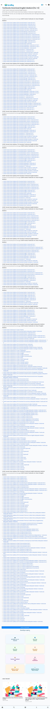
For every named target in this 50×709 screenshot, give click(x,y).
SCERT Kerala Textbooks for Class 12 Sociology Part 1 (15, 557)
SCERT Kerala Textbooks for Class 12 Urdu (13, 599)
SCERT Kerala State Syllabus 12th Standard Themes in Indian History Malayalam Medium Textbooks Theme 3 (24, 518)
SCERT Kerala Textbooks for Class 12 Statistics (14, 572)
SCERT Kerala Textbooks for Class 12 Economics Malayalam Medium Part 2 (21, 530)
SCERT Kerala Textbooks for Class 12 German (14, 618)
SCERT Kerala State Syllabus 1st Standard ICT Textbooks (16, 317)
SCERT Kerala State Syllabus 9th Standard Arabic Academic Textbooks (20, 100)
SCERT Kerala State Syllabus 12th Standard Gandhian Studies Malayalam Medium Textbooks (25, 609)
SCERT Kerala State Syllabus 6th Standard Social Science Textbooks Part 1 (21, 187)
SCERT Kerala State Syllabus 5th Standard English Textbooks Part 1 (19, 221)
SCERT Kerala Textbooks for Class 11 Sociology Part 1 (15, 407)
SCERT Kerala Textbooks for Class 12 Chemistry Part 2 (16, 487)
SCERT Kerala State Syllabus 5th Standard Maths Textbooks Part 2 (19, 214)
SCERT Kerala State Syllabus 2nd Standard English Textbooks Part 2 (19, 296)
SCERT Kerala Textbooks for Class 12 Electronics (14, 569)
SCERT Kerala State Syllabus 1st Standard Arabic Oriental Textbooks (19, 320)
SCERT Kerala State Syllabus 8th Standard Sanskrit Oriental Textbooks (20, 140)
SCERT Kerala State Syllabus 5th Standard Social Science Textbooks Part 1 (21, 218)
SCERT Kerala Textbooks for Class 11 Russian (13, 469)
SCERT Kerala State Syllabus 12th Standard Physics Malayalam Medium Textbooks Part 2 (24, 484)
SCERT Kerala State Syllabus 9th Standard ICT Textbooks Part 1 (18, 95)
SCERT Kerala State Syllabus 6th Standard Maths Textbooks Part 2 (19, 182)
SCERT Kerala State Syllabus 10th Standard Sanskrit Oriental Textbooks (20, 58)
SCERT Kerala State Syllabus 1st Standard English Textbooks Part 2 (19, 314)
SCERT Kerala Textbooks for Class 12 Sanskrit (14, 503)
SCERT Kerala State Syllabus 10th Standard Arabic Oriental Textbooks (20, 55)
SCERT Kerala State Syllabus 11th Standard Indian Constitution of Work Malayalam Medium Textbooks (25, 395)
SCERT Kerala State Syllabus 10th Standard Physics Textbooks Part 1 (19, 25)
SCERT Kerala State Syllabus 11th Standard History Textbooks (17, 365)
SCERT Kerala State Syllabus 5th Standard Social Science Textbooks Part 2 (21, 220)
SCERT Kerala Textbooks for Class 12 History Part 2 (15, 509)
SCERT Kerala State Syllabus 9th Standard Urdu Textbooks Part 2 (18, 109)
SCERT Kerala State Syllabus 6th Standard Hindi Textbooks (17, 193)
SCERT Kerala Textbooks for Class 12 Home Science (15, 581)
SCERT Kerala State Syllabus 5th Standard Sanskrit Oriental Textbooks (20, 235)
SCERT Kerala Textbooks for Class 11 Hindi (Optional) (15, 359)
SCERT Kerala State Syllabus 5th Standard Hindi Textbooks (17, 224)
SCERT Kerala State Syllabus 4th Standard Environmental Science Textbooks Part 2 (23, 248)
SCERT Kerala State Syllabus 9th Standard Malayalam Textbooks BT (19, 94)
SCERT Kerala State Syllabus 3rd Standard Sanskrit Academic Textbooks (20, 284)
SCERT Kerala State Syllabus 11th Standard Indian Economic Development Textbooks (23, 382)
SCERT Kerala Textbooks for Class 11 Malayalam (14, 350)
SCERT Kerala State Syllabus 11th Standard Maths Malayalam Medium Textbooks (22, 331)
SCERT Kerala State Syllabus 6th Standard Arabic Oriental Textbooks (19, 200)
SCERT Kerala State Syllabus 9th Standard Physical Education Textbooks (20, 98)
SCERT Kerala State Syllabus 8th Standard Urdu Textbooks (17, 142)
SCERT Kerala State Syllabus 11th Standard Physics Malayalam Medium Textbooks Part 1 (24, 335)
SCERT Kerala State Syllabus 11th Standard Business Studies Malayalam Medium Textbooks (25, 405)
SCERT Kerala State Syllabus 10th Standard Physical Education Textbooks (20, 52)
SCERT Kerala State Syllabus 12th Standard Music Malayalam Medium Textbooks (22, 612)
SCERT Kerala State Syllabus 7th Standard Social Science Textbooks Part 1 (21, 155)
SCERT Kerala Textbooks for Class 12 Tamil (13, 596)
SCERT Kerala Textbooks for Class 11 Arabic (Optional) (16, 464)
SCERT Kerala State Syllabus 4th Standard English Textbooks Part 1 (19, 253)
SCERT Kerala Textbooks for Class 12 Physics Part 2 (15, 481)
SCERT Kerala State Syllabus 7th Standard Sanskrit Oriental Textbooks (20, 172)
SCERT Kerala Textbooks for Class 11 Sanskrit (13, 360)
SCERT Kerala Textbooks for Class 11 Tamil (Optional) (16, 451)
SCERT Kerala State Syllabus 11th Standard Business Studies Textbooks (20, 404)
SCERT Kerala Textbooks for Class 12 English (13, 496)
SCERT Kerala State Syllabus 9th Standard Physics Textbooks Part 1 (19, 72)
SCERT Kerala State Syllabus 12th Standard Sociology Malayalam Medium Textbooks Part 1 (25, 560)
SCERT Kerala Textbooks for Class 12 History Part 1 (15, 508)
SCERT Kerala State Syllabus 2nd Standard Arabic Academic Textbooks (20, 304)
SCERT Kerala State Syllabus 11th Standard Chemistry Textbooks (18, 338)
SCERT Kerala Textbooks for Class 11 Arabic (13, 463)
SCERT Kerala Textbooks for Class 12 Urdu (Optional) (15, 600)
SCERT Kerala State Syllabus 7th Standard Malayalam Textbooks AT (19, 163)
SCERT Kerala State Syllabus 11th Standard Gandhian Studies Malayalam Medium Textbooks (25, 445)
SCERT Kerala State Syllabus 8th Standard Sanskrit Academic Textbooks (20, 139)
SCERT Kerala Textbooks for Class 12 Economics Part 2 (16, 527)
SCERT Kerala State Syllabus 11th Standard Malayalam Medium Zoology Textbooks (23, 348)
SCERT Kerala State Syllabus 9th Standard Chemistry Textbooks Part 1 (20, 75)
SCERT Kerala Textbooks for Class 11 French (13, 466)
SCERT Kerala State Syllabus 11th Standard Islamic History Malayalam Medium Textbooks (24, 442)
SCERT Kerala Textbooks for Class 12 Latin (13, 605)
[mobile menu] (1, 5)
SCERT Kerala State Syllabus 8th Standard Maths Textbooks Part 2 (19, 118)
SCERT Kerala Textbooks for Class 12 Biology (13, 491)
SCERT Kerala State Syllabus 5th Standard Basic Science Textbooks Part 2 (21, 217)
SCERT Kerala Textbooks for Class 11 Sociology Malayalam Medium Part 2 (20, 414)
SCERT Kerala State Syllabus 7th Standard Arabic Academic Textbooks (20, 167)
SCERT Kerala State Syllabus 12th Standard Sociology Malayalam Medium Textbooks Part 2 (25, 562)
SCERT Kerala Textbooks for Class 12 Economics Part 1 (16, 526)
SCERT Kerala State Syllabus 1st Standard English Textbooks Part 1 (19, 313)
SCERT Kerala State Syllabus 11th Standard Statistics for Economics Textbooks (22, 383)
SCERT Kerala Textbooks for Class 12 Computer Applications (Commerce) (21, 568)
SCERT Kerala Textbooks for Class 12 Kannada (14, 593)
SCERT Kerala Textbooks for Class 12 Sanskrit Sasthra (16, 505)
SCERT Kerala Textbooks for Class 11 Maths (13, 329)
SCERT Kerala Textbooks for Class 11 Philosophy (14, 438)
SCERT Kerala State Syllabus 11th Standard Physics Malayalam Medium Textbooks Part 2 (24, 337)
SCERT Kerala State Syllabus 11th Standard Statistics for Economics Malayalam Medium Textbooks (24, 388)
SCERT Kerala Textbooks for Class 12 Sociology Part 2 (16, 559)
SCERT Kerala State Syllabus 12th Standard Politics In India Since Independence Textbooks (25, 535)
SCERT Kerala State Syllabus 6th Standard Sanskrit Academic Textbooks (20, 202)
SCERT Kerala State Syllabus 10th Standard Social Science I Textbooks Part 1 (21, 34)
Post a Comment (25, 627)
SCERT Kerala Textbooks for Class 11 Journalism (14, 439)
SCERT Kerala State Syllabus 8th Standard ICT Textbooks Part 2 (18, 134)
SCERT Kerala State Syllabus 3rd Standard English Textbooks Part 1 (19, 275)
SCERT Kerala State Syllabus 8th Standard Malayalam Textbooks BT (19, 131)
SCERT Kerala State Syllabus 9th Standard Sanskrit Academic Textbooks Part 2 (22, 104)
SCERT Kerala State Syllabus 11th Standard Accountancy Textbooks (19, 397)
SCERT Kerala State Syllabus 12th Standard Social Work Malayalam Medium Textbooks (24, 580)
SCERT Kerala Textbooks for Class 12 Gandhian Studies (16, 608)
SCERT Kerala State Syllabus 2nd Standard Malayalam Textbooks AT (19, 298)
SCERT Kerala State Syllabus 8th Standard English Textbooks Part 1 (19, 125)
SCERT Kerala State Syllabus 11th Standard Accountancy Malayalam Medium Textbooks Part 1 (25, 399)
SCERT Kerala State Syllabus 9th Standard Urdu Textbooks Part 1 (18, 107)
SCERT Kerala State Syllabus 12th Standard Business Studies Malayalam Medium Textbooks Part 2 (25, 555)
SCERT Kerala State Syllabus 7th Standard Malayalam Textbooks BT (19, 164)
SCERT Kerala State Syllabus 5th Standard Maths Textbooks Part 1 (19, 212)
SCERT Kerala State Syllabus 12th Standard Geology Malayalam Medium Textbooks (23, 588)
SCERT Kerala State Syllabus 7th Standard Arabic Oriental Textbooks (19, 169)
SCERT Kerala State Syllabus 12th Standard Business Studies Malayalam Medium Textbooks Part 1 (25, 553)
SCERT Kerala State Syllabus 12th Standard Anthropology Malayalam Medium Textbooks (24, 577)
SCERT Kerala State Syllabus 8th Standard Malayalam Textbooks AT (19, 130)
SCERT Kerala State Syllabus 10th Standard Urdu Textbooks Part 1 (19, 60)
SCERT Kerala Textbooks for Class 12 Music (13, 611)
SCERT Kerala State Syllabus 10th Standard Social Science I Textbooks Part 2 (21, 36)
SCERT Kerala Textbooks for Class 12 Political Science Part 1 (17, 532)
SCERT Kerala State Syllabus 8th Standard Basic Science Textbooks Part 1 (21, 120)
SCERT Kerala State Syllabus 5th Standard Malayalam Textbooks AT (19, 226)
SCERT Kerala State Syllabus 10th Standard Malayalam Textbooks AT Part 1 (21, 45)
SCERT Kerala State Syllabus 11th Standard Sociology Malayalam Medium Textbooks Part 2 (25, 411)
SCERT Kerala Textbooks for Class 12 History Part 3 (15, 511)
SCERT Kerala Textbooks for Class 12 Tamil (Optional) (16, 597)
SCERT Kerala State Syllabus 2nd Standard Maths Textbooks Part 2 (19, 293)
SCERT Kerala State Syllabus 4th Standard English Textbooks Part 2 (19, 254)
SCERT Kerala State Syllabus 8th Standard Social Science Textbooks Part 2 (21, 124)
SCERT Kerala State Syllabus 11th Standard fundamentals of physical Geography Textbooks (25, 368)
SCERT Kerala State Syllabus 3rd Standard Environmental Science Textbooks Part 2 (23, 274)
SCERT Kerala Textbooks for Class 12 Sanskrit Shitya (15, 506)
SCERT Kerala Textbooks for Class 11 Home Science (15, 434)
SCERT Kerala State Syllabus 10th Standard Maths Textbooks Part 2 (19, 24)
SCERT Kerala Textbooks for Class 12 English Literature (16, 497)
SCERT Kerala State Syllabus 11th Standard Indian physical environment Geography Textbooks (23, 370)
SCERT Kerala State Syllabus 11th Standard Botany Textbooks (18, 344)
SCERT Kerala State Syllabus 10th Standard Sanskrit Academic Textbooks (20, 57)
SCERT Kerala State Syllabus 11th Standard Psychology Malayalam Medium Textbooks (23, 428)
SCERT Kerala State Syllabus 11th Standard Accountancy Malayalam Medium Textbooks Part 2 (25, 402)
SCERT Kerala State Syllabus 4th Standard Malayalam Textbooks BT (19, 257)
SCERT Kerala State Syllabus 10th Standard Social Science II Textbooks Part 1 (21, 37)
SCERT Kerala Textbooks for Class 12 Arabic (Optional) (16, 615)
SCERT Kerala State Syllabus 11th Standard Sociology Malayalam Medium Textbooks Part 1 (24, 410)
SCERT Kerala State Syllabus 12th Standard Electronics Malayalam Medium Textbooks (23, 571)
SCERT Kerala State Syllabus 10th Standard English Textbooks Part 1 (19, 40)
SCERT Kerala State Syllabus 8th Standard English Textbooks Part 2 (19, 127)
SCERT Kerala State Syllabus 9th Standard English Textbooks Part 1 (19, 87)
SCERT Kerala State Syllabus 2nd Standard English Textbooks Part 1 (19, 295)
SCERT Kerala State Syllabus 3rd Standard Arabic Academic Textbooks (20, 283)
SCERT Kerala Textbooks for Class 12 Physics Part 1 (15, 480)
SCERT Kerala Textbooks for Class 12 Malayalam (14, 494)
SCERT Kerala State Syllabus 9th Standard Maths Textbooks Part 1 (19, 69)
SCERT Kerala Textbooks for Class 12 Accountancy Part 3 (16, 546)
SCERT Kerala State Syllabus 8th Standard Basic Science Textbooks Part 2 (21, 121)
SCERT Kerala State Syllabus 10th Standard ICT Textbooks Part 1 (18, 49)
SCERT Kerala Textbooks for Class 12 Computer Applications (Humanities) (21, 566)
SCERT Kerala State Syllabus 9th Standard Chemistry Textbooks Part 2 (20, 76)
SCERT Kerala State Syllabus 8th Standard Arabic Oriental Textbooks (19, 137)
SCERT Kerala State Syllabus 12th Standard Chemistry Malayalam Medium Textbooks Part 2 (25, 490)
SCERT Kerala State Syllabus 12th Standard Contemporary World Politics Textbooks (23, 536)
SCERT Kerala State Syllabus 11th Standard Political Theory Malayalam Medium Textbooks (24, 393)
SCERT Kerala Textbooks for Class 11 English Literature (16, 354)
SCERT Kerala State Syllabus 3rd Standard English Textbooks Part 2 (19, 277)
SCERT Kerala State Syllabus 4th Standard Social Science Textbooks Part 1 (21, 250)
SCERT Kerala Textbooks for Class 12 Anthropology (15, 575)
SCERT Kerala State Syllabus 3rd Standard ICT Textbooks (17, 281)
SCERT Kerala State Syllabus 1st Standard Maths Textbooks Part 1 (19, 310)
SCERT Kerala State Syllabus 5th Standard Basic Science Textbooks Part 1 (21, 215)
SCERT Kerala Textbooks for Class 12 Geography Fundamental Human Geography (22, 523)
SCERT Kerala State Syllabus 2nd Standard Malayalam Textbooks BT (19, 299)
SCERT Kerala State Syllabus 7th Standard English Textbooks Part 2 (19, 160)
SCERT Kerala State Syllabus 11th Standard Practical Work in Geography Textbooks (23, 372)
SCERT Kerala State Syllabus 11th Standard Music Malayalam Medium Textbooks (22, 461)
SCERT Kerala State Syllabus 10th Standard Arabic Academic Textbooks (20, 54)
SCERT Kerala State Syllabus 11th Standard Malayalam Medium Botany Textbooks (22, 347)
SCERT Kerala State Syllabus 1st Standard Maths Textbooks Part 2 (19, 311)
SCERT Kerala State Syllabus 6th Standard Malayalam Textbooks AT (19, 194)
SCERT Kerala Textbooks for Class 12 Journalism (14, 590)
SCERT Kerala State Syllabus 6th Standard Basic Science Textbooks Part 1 (21, 184)
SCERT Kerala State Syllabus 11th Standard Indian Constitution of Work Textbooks (22, 391)
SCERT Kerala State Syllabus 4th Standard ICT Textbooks (17, 259)
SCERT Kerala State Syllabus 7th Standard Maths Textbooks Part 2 (19, 151)
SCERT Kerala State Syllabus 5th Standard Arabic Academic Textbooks (20, 230)
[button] (46, 4)
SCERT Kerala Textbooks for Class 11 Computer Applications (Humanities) (21, 419)
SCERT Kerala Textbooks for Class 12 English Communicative (17, 499)
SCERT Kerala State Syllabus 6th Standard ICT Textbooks (17, 197)
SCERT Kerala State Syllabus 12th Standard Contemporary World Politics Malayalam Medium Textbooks (25, 541)
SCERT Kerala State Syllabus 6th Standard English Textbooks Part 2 (19, 191)
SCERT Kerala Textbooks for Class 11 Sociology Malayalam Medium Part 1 (20, 413)
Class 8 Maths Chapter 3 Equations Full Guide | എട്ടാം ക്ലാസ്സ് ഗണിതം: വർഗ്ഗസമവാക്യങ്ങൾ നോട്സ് (36, 699)
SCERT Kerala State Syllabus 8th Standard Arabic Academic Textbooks (20, 136)
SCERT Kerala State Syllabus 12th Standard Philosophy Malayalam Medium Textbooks (23, 585)
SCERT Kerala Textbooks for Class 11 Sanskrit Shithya (15, 363)
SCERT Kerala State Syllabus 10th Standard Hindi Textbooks (17, 43)
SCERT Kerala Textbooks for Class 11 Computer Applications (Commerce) (21, 420)
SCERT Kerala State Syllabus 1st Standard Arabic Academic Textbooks (20, 319)
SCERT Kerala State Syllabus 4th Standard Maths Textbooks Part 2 (19, 245)
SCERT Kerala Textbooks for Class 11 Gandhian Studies (16, 444)
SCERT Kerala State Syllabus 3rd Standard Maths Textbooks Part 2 (19, 271)
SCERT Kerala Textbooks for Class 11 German (14, 467)
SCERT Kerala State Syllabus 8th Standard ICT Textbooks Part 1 (18, 133)
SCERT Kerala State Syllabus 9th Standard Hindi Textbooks (17, 90)
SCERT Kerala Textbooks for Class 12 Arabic (13, 614)
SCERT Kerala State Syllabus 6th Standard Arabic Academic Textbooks (20, 199)
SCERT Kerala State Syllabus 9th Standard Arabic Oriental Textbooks (19, 101)
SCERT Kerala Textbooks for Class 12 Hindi (13, 500)
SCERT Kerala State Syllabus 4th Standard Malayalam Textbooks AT (19, 256)
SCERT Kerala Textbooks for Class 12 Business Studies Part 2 (17, 550)
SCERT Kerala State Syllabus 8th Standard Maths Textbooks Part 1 (19, 117)
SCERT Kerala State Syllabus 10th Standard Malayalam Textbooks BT (19, 48)
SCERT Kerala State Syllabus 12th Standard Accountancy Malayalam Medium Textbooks (24, 547)
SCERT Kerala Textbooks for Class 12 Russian (13, 620)
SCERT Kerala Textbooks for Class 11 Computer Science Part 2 (18, 417)
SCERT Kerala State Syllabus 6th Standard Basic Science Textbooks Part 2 (21, 185)
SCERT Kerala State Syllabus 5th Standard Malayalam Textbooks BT (19, 227)
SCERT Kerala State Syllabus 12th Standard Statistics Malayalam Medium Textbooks (23, 574)
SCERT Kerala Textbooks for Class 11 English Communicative (17, 356)
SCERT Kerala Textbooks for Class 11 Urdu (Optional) (15, 454)
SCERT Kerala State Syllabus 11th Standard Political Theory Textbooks (19, 390)
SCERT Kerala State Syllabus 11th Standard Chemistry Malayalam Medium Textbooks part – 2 (25, 342)
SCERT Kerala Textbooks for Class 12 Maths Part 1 (15, 477)
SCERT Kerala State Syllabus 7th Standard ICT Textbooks (17, 166)
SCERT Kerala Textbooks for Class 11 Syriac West (14, 458)
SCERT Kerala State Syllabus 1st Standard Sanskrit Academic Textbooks (20, 322)
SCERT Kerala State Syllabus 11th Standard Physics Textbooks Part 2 (19, 334)
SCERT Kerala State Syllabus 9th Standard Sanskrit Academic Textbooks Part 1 (22, 103)
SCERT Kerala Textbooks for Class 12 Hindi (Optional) (15, 502)
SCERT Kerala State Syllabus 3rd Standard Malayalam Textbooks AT (19, 278)
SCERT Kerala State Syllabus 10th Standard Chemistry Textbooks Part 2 (20, 30)
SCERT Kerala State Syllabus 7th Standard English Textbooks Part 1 (19, 158)
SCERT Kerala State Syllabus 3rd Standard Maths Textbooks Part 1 (19, 269)
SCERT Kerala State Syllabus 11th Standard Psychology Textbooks (19, 426)
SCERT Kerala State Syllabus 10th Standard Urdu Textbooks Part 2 (19, 61)
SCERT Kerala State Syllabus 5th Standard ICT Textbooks (17, 229)
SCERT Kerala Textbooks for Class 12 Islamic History (15, 602)
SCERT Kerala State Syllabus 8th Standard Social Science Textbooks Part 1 (21, 122)
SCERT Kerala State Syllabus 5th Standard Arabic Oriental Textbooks (19, 232)
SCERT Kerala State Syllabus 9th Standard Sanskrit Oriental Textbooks (20, 106)
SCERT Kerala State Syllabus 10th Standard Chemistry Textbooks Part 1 (20, 28)
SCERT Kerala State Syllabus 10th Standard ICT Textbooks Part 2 (18, 51)
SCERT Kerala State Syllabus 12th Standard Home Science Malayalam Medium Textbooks (24, 582)
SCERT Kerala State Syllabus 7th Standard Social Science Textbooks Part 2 (21, 157)
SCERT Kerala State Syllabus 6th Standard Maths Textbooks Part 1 (19, 181)
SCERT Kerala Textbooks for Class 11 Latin (13, 456)
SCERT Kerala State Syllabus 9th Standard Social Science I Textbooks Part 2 (21, 82)
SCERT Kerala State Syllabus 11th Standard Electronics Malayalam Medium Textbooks (23, 423)
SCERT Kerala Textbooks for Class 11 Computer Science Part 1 (18, 416)
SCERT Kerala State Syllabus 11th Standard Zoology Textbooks (18, 345)
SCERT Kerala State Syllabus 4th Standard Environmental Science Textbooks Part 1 (23, 247)
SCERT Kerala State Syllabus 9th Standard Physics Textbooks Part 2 (19, 73)
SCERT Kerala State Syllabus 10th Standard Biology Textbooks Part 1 (19, 31)
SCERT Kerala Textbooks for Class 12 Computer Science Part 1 (18, 563)
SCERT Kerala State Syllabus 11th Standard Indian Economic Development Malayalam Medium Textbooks (23, 385)
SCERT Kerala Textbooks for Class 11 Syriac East (14, 457)
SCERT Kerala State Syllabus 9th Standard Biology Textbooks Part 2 (19, 79)
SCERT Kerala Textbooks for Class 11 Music (13, 460)
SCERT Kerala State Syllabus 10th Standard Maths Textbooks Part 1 (19, 22)
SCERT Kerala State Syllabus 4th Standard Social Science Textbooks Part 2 (21, 251)
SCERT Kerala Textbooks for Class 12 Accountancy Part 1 (16, 543)
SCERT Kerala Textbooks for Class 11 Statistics (14, 425)
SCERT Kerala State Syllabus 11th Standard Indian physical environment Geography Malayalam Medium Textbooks (23, 377)
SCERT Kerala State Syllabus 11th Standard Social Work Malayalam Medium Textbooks (23, 432)
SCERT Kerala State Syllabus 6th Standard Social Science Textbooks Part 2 (21, 188)
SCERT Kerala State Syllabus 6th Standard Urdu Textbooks (17, 205)
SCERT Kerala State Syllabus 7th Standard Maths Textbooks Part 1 (19, 150)
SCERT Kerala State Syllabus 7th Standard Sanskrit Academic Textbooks (20, 170)
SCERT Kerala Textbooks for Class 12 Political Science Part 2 (17, 533)
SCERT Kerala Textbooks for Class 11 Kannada (14, 447)
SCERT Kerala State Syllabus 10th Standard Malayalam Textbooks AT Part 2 (21, 46)
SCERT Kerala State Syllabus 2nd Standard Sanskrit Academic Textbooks (20, 302)
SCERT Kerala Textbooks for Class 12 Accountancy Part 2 (16, 544)
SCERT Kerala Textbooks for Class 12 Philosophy (14, 584)
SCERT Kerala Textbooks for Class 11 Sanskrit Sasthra (15, 362)
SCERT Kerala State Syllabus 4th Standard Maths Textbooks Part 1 (19, 244)
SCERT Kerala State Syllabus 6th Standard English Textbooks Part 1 (19, 190)
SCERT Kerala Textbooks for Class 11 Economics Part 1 (16, 379)
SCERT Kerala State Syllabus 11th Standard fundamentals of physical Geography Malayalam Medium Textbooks (25, 374)
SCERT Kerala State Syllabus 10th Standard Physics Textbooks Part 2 (19, 27)
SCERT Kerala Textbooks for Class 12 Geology (14, 587)
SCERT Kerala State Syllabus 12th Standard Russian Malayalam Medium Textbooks (23, 621)
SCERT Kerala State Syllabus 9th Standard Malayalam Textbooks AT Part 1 (21, 91)
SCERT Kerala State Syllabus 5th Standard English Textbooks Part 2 (19, 223)
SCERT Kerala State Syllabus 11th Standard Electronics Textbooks (18, 422)
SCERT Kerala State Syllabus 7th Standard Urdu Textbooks (17, 173)
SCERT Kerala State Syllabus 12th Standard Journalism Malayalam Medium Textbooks (23, 591)
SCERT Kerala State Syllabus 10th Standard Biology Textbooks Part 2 (19, 33)
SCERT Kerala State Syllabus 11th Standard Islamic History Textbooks (19, 441)
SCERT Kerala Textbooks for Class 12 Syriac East (14, 606)
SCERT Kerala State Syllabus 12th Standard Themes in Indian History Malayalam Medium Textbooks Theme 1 (24, 513)
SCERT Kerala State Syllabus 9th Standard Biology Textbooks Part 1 (19, 78)
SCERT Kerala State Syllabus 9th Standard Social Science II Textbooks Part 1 (21, 84)
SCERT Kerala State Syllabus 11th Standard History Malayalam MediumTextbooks (22, 366)
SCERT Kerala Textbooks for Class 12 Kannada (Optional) (17, 594)
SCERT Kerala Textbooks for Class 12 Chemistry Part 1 (16, 485)
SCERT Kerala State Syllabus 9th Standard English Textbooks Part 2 (19, 88)
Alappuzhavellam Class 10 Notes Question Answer (13, 699)
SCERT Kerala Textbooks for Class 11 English (13, 353)
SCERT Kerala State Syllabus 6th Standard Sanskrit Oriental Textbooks (20, 203)
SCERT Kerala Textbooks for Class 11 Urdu (13, 453)
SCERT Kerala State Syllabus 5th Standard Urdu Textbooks (17, 236)
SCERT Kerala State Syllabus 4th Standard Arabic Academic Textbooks (20, 260)
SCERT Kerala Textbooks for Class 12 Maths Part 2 (15, 478)
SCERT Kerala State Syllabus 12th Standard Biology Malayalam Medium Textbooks (22, 493)
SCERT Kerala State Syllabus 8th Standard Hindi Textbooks (17, 128)
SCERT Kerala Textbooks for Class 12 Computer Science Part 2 (18, 565)
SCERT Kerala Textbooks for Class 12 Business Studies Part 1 (17, 549)
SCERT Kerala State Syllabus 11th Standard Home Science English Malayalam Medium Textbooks (23, 436)
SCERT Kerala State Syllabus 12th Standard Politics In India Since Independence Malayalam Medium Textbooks (25, 538)
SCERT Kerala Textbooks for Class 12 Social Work (14, 578)
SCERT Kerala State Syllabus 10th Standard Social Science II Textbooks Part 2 (21, 39)
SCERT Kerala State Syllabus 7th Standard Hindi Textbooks (17, 161)
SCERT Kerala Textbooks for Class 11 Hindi (13, 357)
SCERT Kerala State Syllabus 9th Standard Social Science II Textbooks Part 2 (21, 85)
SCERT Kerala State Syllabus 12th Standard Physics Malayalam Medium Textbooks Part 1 (24, 483)
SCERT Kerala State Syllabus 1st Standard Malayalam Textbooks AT (19, 316)
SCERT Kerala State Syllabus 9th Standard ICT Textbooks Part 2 (18, 97)
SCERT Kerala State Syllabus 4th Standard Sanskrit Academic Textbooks (20, 262)
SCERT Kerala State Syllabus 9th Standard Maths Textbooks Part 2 (19, 70)
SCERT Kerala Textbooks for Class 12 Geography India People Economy (20, 524)
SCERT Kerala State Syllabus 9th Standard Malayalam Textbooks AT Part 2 (21, 93)
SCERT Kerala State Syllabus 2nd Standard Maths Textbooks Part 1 (19, 292)
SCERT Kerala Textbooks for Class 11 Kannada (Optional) (16, 448)
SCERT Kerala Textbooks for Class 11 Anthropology (15, 429)
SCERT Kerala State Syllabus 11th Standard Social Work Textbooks (19, 431)
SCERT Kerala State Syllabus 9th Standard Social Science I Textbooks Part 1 (21, 81)
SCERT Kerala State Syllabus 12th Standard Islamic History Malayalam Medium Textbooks (24, 603)
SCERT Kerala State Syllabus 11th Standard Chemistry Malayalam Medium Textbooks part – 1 (25, 340)
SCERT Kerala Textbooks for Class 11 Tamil (13, 450)
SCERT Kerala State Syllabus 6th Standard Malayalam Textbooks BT (19, 196)
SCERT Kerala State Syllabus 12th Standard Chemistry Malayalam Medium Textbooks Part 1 (25, 488)
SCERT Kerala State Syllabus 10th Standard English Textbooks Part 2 (19, 42)
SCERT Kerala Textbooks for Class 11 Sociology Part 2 (15, 408)
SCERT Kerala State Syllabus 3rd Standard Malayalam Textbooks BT (19, 280)
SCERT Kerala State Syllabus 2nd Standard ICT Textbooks (17, 301)
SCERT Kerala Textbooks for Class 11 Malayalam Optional (16, 351)
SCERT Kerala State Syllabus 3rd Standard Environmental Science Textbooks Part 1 (23, 272)
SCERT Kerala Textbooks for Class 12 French (13, 617)
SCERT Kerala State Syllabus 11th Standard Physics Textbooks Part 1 (19, 332)
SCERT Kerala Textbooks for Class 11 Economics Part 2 (16, 380)
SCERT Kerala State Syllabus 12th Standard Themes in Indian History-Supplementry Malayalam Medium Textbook (23, 521)
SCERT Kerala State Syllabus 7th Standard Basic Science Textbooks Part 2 (21, 154)
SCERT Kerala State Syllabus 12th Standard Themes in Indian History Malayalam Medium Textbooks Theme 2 (24, 516)
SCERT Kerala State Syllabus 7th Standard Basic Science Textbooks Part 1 (21, 152)
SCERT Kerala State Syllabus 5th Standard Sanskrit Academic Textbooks (20, 233)
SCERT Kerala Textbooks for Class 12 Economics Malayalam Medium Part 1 (21, 529)
